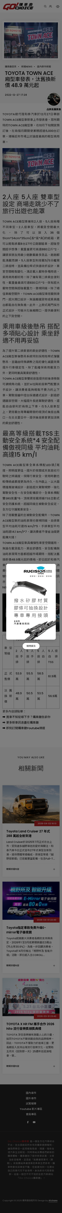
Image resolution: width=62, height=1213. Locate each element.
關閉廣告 (31, 646)
